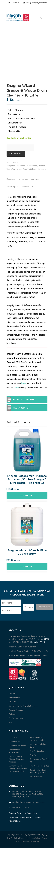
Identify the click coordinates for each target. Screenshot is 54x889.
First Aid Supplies (37, 792)
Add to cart (15, 195)
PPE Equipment (36, 818)
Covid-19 (12, 743)
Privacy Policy (34, 879)
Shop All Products (16, 751)
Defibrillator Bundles (17, 787)
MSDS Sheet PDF (18, 449)
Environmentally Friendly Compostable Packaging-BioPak (18, 810)
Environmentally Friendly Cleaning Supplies (16, 800)
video (16, 429)
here (23, 424)
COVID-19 (13, 779)
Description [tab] (11, 220)
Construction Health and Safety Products (38, 812)
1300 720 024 (13, 3)
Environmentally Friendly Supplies (23, 747)
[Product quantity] (22, 189)
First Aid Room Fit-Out (39, 807)
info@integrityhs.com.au (35, 3)
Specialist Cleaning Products (34, 211)
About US (13, 735)
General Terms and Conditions (23, 854)
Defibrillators (14, 739)
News (11, 763)
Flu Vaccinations (16, 759)
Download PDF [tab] (27, 228)
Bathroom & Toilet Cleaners (26, 207)
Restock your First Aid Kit (39, 801)
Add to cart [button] (27, 537)
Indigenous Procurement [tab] (29, 220)
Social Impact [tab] (12, 228)
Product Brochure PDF (20, 441)
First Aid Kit (34, 796)
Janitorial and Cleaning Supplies (37, 780)
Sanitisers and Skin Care (38, 786)
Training (12, 755)
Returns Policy (33, 883)
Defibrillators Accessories (14, 792)
